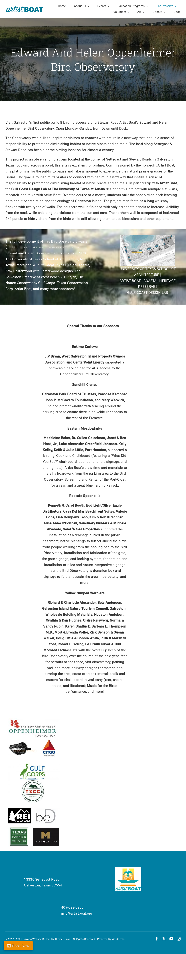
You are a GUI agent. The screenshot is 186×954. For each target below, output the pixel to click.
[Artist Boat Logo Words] (24, 7)
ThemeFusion (62, 939)
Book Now (20, 946)
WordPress (118, 939)
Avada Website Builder (37, 939)
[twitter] (164, 939)
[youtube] (171, 939)
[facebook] (157, 939)
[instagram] (179, 939)
